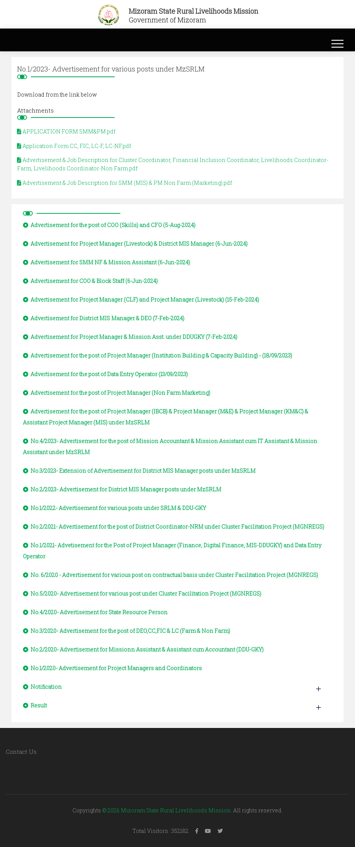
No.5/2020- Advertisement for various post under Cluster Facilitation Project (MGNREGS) (142, 593)
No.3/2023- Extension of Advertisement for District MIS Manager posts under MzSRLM (139, 470)
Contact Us (21, 751)
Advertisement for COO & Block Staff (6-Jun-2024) (90, 280)
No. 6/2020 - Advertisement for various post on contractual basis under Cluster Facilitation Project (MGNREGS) (170, 574)
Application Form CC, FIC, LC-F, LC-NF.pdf (74, 145)
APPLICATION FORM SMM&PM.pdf (66, 131)
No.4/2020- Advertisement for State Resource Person (95, 612)
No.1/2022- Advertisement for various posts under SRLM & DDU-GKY (114, 508)
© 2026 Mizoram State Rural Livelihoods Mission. (167, 810)
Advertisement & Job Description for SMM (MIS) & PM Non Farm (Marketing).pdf (124, 182)
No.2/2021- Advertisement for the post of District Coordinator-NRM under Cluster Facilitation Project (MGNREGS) (173, 526)
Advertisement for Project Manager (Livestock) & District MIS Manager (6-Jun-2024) (135, 243)
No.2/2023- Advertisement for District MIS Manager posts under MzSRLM (122, 489)
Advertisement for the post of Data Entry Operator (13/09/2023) (105, 374)
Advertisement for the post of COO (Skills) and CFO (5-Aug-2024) (109, 225)
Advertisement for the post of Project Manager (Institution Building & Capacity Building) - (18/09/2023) (157, 355)
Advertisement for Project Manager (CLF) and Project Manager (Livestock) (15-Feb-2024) (141, 299)
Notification (42, 686)
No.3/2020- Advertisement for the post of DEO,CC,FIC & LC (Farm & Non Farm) (126, 630)
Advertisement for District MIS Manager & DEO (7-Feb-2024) (103, 318)
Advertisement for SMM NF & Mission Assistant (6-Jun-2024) (106, 262)
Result (35, 705)
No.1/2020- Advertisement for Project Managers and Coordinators (112, 668)
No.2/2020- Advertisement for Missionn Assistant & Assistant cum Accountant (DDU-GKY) (143, 649)
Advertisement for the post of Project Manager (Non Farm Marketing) (116, 392)
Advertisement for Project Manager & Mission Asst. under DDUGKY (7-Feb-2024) (130, 336)
